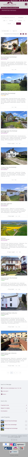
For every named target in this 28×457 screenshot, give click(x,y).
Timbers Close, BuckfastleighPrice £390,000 (8, 168)
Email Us (4, 394)
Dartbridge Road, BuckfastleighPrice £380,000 (9, 131)
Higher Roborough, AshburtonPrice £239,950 (8, 354)
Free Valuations (4, 411)
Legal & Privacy (14, 435)
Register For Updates (5, 408)
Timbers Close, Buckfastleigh (10, 424)
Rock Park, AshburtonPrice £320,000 (6, 204)
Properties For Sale (5, 405)
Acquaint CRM (17, 437)
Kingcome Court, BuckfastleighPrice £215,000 (9, 278)
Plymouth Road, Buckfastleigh (10, 420)
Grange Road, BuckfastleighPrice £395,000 (8, 94)
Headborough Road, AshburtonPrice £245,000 (9, 313)
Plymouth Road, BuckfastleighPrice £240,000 (9, 57)
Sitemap (20, 435)
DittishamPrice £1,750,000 (5, 239)
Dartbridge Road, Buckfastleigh (10, 428)
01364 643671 (14, 0)
